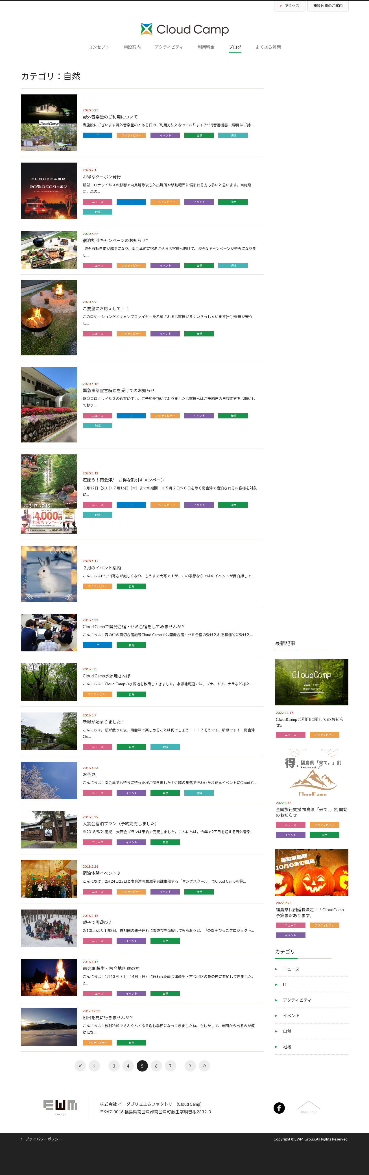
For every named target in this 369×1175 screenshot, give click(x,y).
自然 (199, 135)
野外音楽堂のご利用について (110, 116)
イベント (165, 135)
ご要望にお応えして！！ (106, 308)
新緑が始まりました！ (104, 721)
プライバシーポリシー (43, 1139)
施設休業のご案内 (328, 5)
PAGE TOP (308, 1112)
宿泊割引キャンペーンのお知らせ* (115, 240)
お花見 (89, 774)
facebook (279, 1108)
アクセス (292, 5)
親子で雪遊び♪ (97, 922)
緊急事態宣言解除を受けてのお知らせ (119, 390)
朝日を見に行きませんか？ (108, 1017)
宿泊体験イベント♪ (102, 873)
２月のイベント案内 (102, 567)
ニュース (97, 202)
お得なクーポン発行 (102, 176)
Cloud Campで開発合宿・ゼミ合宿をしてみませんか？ (134, 626)
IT (98, 135)
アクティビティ (131, 135)
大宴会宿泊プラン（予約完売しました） (121, 823)
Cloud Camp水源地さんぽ (106, 675)
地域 (233, 135)
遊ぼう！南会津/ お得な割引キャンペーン (124, 479)
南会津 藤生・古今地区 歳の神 (111, 968)
